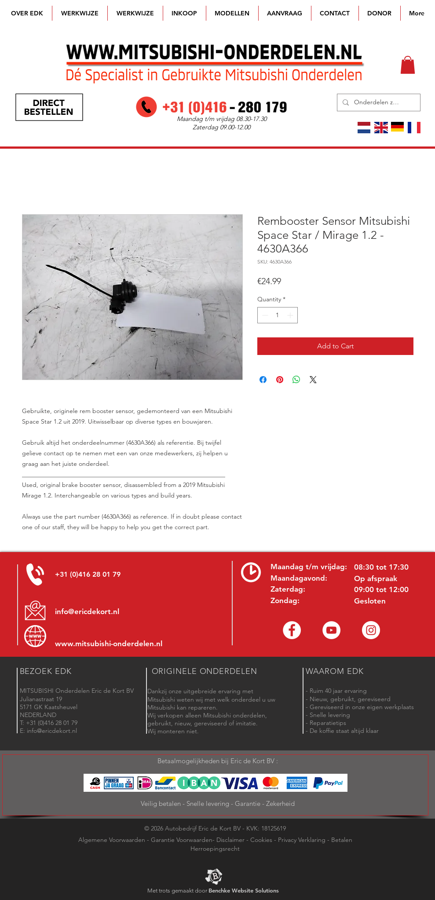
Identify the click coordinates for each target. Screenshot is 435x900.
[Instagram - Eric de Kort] (371, 630)
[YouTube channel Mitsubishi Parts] (331, 630)
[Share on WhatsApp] (296, 379)
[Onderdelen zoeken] (378, 102)
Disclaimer (230, 840)
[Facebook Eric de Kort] (292, 630)
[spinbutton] (277, 315)
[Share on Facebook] (263, 379)
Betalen (341, 840)
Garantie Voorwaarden (181, 840)
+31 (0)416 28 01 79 (88, 574)
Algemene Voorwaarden (111, 840)
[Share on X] (313, 379)
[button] (232, 13)
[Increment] (290, 315)
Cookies (261, 840)
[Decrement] (264, 315)
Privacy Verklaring (301, 840)
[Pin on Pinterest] (279, 379)
